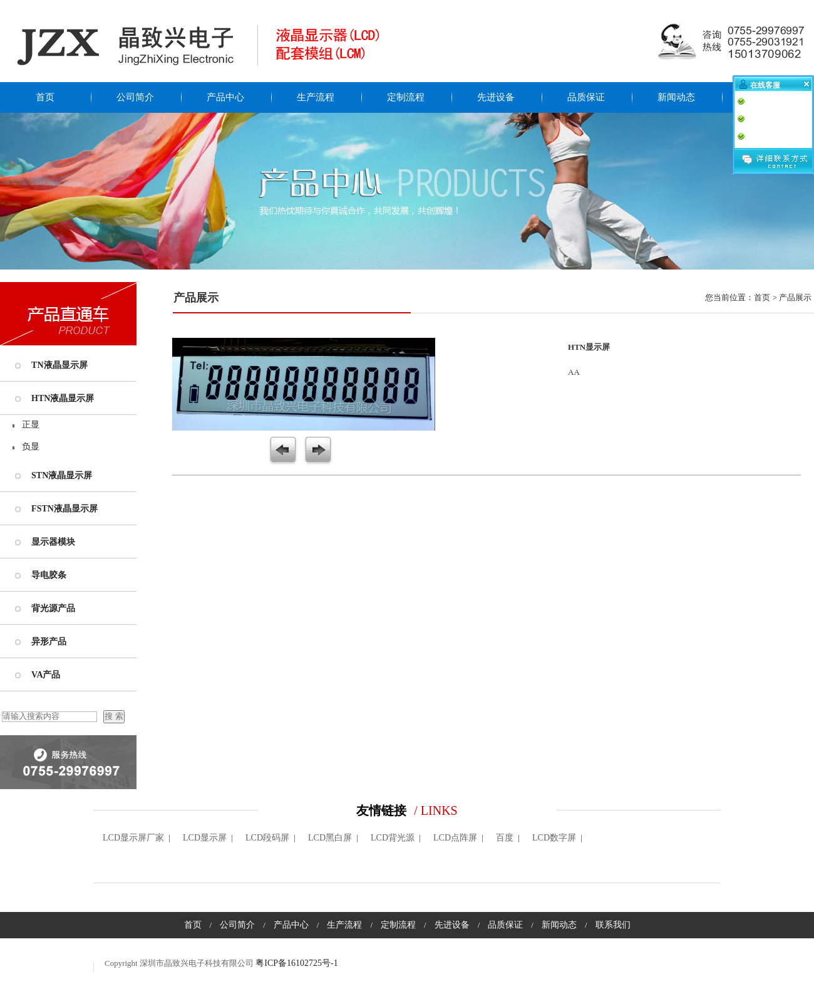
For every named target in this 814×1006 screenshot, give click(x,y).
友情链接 (381, 810)
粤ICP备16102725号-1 (296, 963)
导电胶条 (48, 575)
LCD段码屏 (267, 837)
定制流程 (406, 97)
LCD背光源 (393, 837)
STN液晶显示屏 (61, 475)
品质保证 (586, 97)
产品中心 (225, 97)
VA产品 (45, 674)
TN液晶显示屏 (59, 365)
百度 (504, 837)
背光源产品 (53, 608)
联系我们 (766, 97)
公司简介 (135, 97)
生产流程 (315, 97)
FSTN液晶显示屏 (64, 508)
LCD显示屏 (205, 837)
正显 (30, 424)
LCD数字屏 (554, 837)
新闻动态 (676, 97)
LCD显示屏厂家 (133, 837)
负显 (30, 446)
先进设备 (496, 97)
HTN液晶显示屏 (62, 398)
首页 (45, 97)
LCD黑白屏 (330, 837)
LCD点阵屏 (455, 837)
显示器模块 (53, 542)
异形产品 (48, 641)
